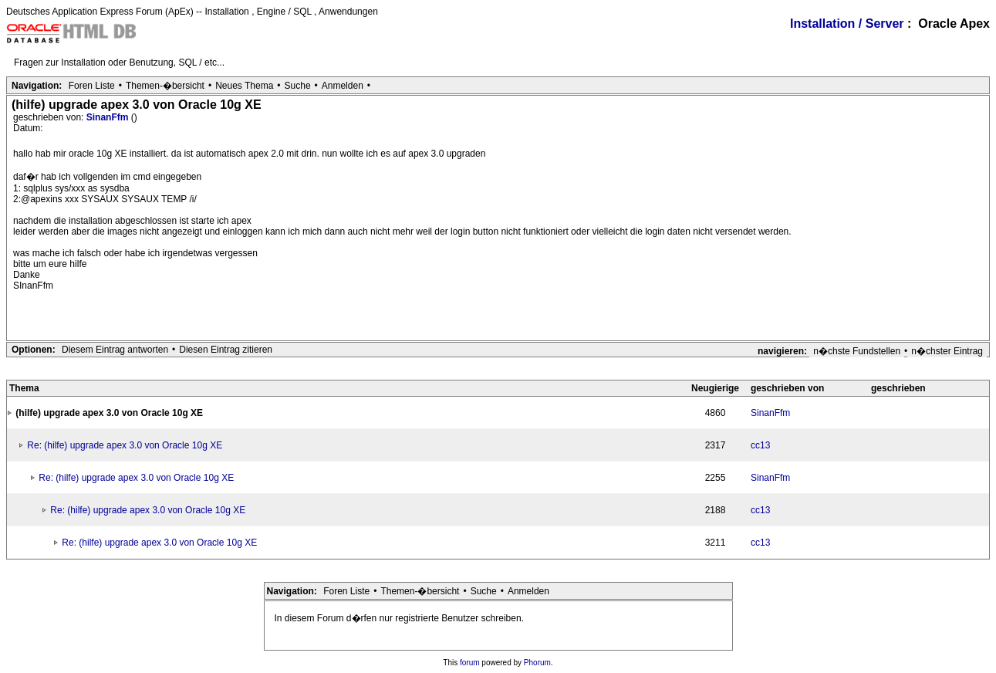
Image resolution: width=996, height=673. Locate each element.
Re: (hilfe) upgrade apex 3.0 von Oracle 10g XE (124, 445)
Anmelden (342, 85)
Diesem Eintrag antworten (115, 349)
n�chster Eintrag (947, 351)
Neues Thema (244, 85)
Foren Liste (92, 85)
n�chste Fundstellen (856, 351)
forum (470, 662)
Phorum (537, 662)
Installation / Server (847, 23)
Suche (298, 85)
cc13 (760, 445)
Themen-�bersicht (165, 85)
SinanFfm (108, 117)
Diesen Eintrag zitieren (225, 349)
